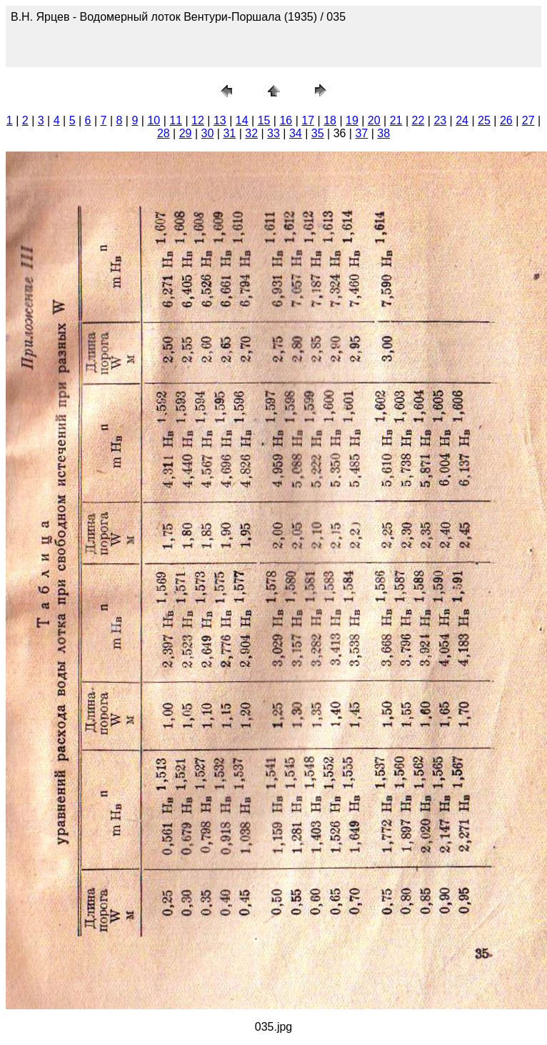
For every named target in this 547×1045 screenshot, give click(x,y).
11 (175, 120)
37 (361, 133)
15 (264, 120)
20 (374, 120)
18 (329, 120)
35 (317, 133)
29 (185, 133)
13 (220, 120)
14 (242, 120)
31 (229, 133)
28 (163, 133)
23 (439, 120)
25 (484, 120)
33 (273, 133)
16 (285, 120)
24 (462, 120)
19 (352, 120)
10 (153, 120)
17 (307, 120)
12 (197, 120)
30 (207, 133)
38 (383, 133)
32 (251, 133)
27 (528, 120)
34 (295, 133)
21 (396, 120)
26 (506, 120)
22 (418, 120)
